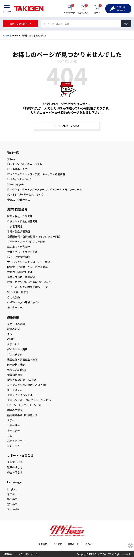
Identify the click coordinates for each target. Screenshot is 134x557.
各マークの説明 (16, 324)
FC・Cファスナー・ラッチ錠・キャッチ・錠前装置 (36, 174)
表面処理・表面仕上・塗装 (22, 359)
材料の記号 (13, 329)
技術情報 (13, 317)
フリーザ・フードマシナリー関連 (26, 241)
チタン (11, 334)
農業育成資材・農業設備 (21, 277)
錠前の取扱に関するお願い (22, 380)
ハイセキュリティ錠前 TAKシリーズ (27, 287)
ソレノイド (13, 445)
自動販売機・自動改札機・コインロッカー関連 (33, 236)
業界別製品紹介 (17, 209)
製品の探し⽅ (14, 467)
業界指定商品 (14, 374)
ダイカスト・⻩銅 (17, 349)
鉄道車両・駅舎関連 (18, 246)
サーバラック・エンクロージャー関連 (28, 262)
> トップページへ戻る (67, 126)
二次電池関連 (14, 226)
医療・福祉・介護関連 (20, 216)
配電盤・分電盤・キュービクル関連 (27, 267)
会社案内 (43, 543)
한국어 (11, 494)
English (11, 489)
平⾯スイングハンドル (20, 395)
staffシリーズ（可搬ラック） (23, 302)
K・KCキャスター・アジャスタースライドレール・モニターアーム (44, 189)
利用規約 (8, 554)
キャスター (13, 430)
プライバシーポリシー (29, 554)
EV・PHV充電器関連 (18, 257)
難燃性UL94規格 (16, 369)
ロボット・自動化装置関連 (22, 221)
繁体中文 (12, 504)
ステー (11, 420)
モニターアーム (16, 307)
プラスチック (14, 354)
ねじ (9, 435)
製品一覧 (13, 152)
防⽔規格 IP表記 (16, 364)
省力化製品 (13, 297)
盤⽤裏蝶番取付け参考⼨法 (22, 415)
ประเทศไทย (13, 509)
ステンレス (13, 344)
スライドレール (16, 440)
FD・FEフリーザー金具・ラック (25, 194)
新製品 (11, 159)
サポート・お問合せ (20, 455)
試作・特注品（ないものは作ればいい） (30, 282)
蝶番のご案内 (14, 410)
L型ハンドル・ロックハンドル (24, 405)
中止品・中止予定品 (18, 199)
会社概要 (57, 543)
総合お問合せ (14, 472)
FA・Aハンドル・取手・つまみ (24, 164)
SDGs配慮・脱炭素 (18, 292)
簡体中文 (12, 499)
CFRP (10, 339)
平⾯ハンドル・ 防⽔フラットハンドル (29, 400)
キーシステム (14, 390)
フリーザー (13, 425)
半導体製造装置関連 (18, 231)
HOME (6, 35)
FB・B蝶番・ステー (18, 169)
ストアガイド (14, 462)
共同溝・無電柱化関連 (20, 272)
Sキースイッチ (15, 184)
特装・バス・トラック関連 (22, 251)
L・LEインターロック (19, 179)
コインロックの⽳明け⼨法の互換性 (27, 385)
